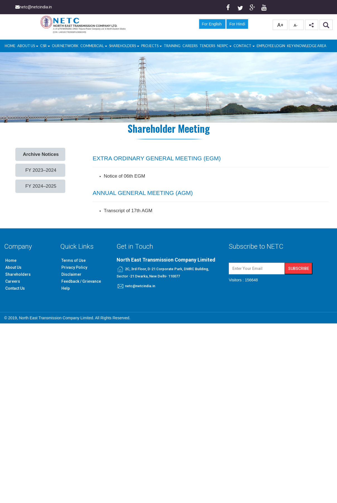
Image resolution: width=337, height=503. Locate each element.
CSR (43, 46)
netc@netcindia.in (140, 286)
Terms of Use (73, 260)
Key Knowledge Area (306, 46)
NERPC (224, 46)
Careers (190, 46)
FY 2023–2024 (40, 170)
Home (10, 46)
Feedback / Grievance (81, 281)
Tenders (207, 46)
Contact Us (15, 288)
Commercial (93, 46)
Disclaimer (71, 274)
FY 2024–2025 (40, 186)
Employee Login (271, 46)
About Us (27, 46)
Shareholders (124, 46)
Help (65, 288)
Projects (151, 46)
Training (172, 46)
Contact (244, 46)
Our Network (65, 46)
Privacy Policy (74, 267)
